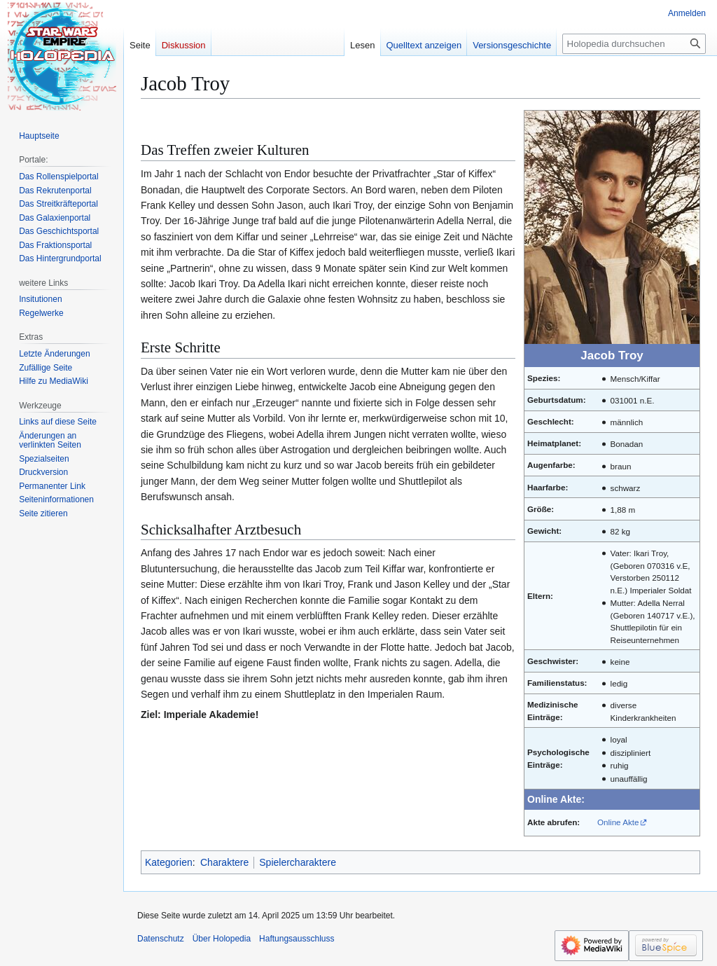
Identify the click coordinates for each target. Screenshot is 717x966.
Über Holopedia (222, 939)
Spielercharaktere (297, 862)
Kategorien (169, 862)
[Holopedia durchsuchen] (634, 44)
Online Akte (618, 822)
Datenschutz (160, 939)
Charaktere (224, 862)
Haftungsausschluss (296, 939)
